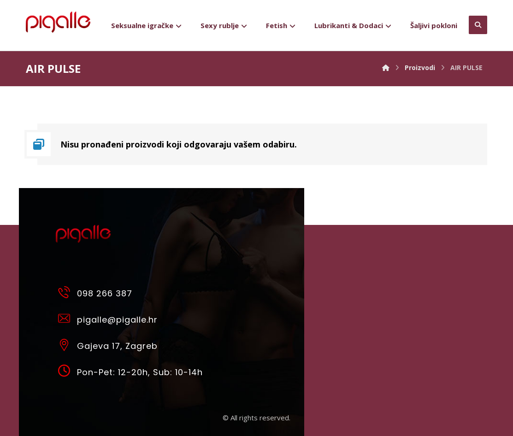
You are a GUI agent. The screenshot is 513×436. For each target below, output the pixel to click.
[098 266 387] (133, 292)
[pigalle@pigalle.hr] (133, 318)
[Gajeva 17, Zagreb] (133, 344)
